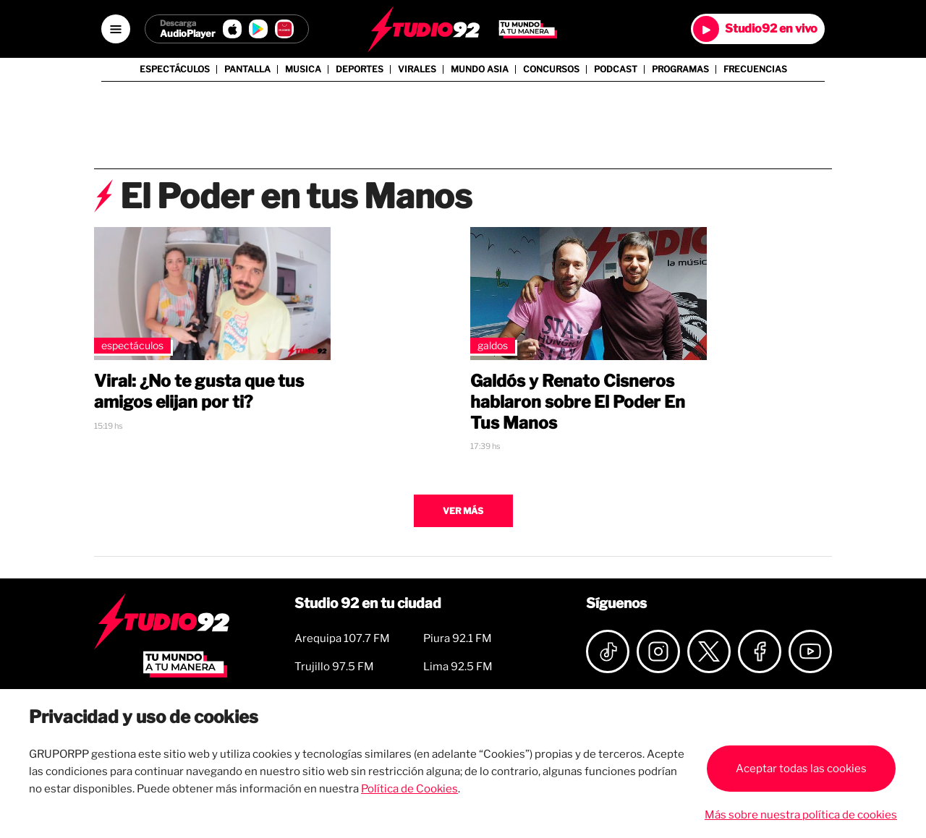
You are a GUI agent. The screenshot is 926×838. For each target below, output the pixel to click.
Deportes (359, 69)
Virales (417, 69)
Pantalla (247, 69)
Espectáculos (175, 69)
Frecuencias (755, 69)
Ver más (463, 510)
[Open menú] (115, 28)
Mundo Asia (480, 69)
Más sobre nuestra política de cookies (801, 814)
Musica (303, 69)
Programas (680, 69)
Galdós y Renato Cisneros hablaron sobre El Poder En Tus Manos (577, 402)
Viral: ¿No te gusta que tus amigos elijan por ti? (199, 391)
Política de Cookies (409, 788)
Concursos (551, 69)
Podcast (615, 69)
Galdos (492, 345)
